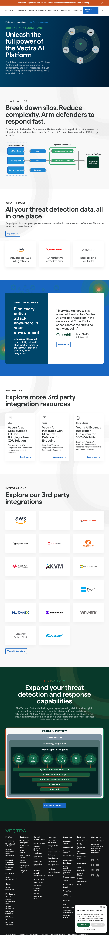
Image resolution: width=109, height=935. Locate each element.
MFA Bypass (38, 885)
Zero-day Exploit (39, 879)
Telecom (50, 875)
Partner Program (82, 841)
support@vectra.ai (97, 841)
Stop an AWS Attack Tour (9, 924)
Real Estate (51, 869)
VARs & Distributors (81, 853)
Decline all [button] (98, 925)
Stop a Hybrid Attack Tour (9, 912)
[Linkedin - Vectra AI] (92, 860)
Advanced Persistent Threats (37, 848)
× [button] (104, 907)
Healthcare (51, 855)
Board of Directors (80, 874)
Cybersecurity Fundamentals (68, 911)
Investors (80, 878)
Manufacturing (52, 861)
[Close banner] (102, 2)
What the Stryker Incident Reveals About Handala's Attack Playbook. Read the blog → (54, 3)
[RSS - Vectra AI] (97, 875)
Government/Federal (54, 852)
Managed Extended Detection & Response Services (9, 864)
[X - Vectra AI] (97, 860)
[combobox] (101, 907)
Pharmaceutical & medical (53, 865)
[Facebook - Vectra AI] (92, 865)
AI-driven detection (22, 861)
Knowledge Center (67, 852)
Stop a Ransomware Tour (9, 918)
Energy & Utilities (53, 846)
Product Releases (69, 856)
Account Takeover (39, 843)
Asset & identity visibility (24, 856)
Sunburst (36, 893)
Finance (50, 849)
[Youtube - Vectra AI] (97, 865)
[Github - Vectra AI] (92, 875)
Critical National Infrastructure (53, 842)
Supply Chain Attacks (38, 865)
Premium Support (69, 877)
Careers (79, 884)
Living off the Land (38, 897)
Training (66, 880)
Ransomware (38, 861)
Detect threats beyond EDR (24, 866)
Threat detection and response (24, 842)
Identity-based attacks (24, 847)
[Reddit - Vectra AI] (97, 870)
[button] (91, 929)
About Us (80, 867)
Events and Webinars (66, 916)
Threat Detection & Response (10, 845)
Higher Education (53, 858)
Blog (64, 904)
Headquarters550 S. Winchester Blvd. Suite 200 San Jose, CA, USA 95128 (97, 849)
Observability (9, 841)
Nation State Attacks (38, 857)
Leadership (81, 870)
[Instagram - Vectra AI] (92, 870)
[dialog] (91, 919)
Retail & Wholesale (54, 872)
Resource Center (68, 907)
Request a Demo (88, 11)
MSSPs (79, 844)
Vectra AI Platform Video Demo (10, 901)
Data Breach (38, 853)
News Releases (82, 881)
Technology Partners (81, 848)
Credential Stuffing (37, 889)
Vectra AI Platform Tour (9, 907)
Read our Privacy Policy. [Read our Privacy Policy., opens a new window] (96, 920)
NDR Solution (9, 873)
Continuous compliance (23, 871)
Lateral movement (23, 851)
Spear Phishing (38, 882)
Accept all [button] (83, 925)
